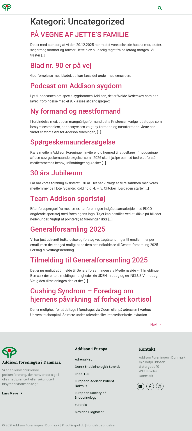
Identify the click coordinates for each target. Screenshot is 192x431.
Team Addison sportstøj (67, 198)
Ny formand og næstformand (75, 111)
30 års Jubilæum (56, 173)
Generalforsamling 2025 (67, 229)
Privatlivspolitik (73, 425)
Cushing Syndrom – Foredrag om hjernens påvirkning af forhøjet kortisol (90, 295)
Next (156, 324)
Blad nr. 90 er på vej (60, 65)
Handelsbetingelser (101, 425)
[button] (159, 8)
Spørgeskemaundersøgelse (72, 142)
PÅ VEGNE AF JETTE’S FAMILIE (79, 34)
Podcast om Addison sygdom (76, 86)
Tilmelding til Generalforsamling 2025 (89, 260)
